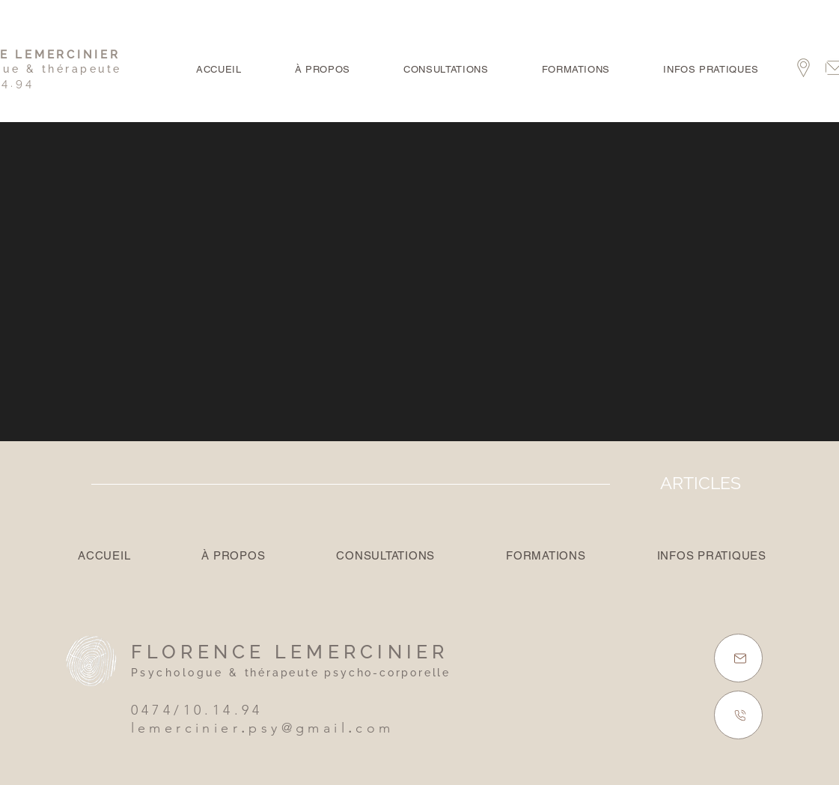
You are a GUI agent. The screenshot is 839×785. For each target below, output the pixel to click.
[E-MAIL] (738, 658)
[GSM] (738, 715)
